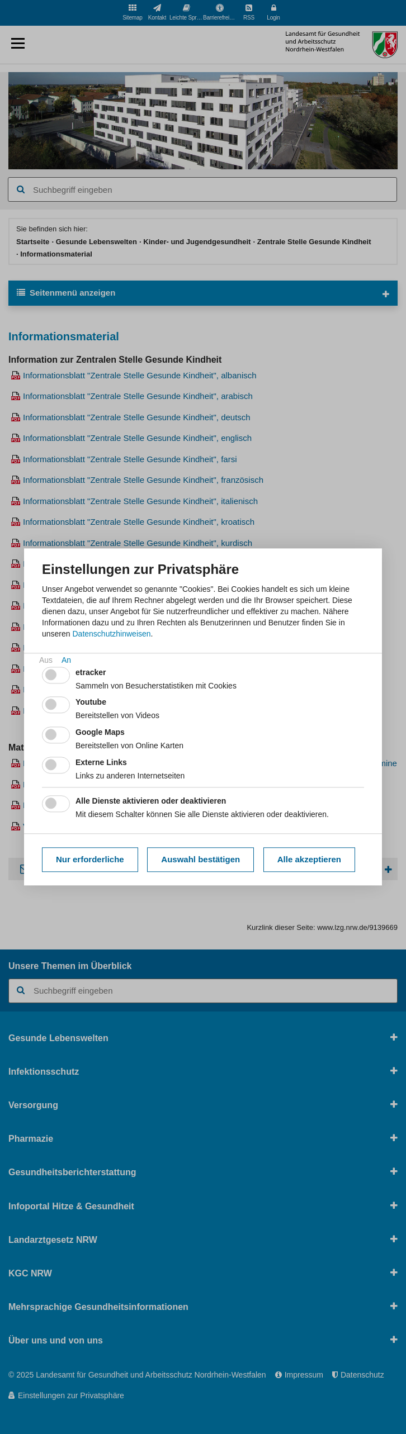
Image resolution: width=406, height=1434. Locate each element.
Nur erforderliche (90, 859)
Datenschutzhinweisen (111, 633)
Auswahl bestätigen (200, 859)
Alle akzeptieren (309, 859)
